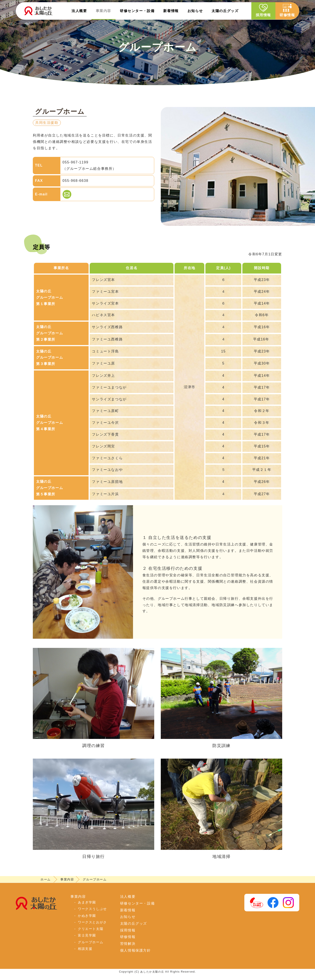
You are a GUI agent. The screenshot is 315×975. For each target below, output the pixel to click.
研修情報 (287, 10)
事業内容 (103, 11)
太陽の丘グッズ (133, 923)
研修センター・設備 (137, 903)
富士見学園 (87, 935)
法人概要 (79, 11)
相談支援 (85, 948)
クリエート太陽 (90, 929)
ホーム (45, 879)
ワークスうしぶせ (92, 909)
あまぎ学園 (87, 902)
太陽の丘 (224, 11)
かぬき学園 (87, 915)
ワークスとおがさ (92, 922)
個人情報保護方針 (135, 950)
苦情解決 (127, 943)
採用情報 (263, 10)
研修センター (137, 11)
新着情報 (170, 11)
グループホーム (90, 942)
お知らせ (195, 11)
